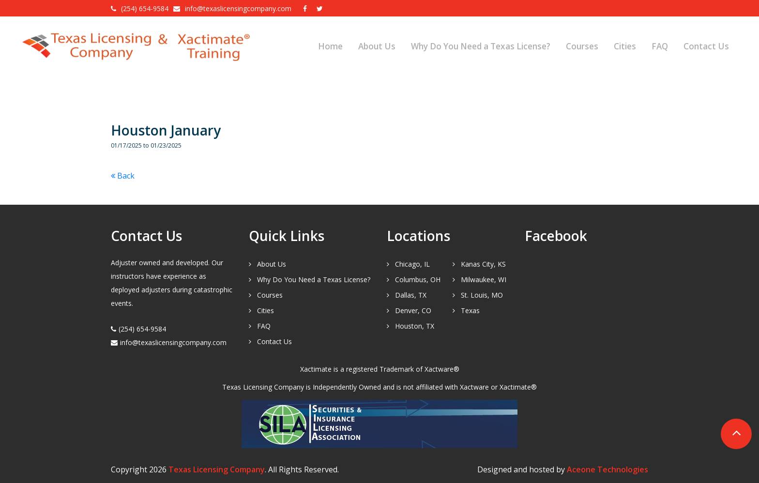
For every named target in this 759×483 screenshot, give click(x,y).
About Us (376, 46)
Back (123, 175)
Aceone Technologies (607, 469)
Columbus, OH (417, 279)
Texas (470, 310)
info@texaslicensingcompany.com (239, 8)
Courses (582, 46)
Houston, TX (414, 326)
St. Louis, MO (482, 295)
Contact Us (706, 46)
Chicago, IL (412, 264)
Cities (625, 46)
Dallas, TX (410, 295)
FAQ (660, 46)
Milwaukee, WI (483, 279)
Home (330, 46)
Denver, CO (413, 310)
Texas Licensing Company (216, 469)
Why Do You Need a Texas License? (480, 46)
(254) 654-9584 (144, 8)
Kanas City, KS (483, 264)
